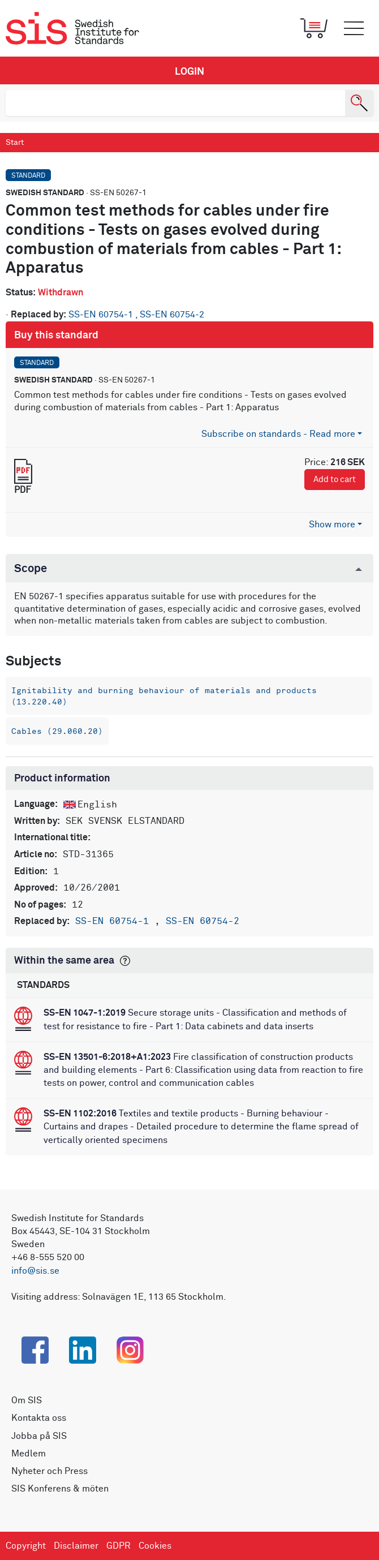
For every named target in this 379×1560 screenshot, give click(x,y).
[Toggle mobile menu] (353, 28)
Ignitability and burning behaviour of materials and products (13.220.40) (164, 696)
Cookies (155, 1545)
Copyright (26, 1545)
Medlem (28, 1453)
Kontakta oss (38, 1418)
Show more (332, 524)
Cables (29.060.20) (57, 731)
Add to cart (334, 479)
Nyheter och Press (49, 1471)
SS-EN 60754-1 (101, 314)
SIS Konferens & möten (60, 1488)
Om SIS (26, 1400)
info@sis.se (35, 1270)
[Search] (359, 103)
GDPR (118, 1545)
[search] (175, 103)
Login (189, 72)
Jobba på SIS (39, 1436)
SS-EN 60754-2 (172, 314)
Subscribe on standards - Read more (278, 434)
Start (15, 143)
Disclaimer (76, 1545)
